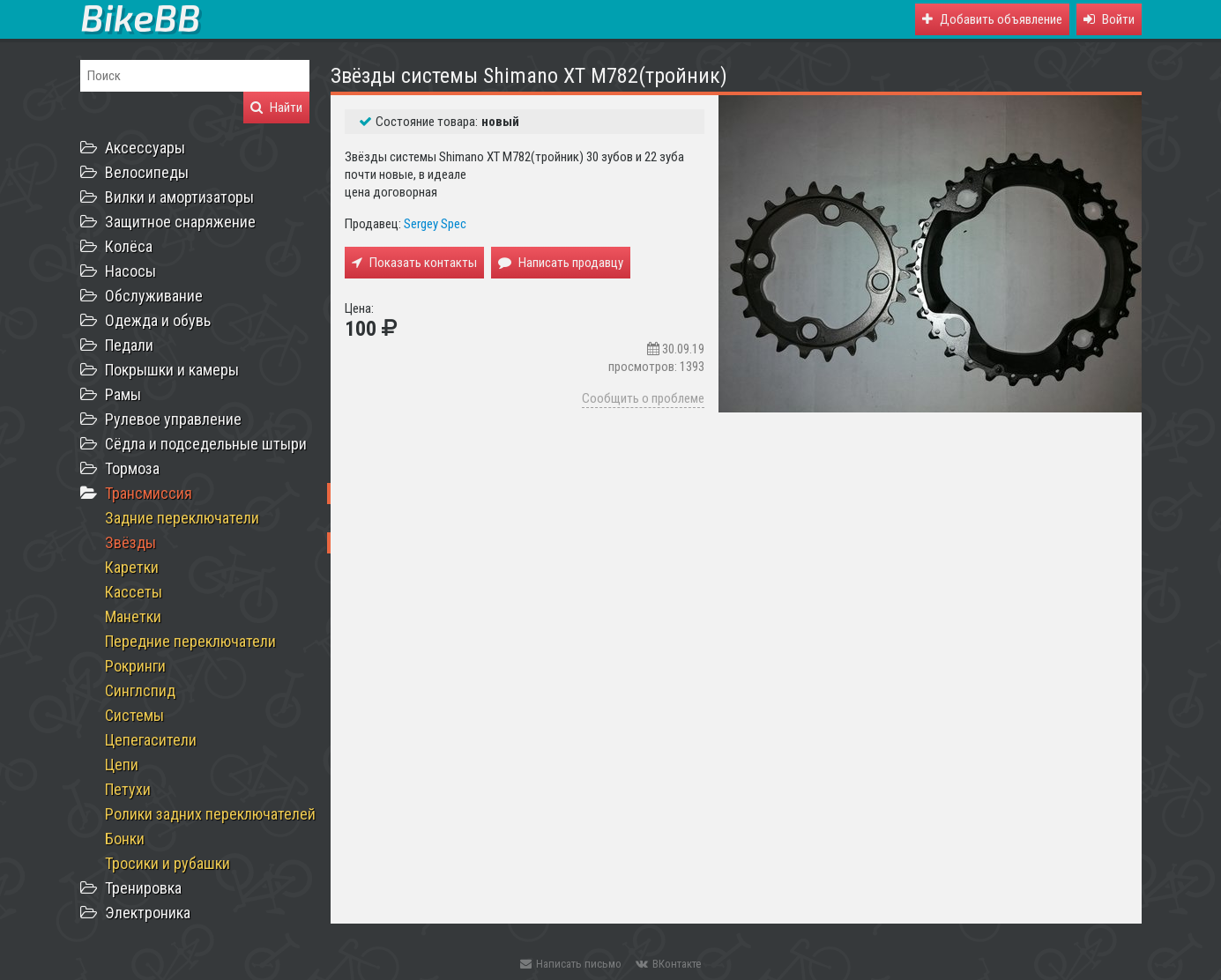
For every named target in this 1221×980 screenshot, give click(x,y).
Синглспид (140, 690)
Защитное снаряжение (180, 221)
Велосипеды (147, 172)
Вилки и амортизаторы (179, 197)
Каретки (132, 567)
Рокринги (135, 666)
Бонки (125, 838)
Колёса (129, 246)
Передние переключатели (190, 641)
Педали (129, 345)
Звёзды (130, 542)
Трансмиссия (148, 493)
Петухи (128, 789)
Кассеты (133, 592)
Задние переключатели (182, 518)
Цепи (121, 764)
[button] (1109, 19)
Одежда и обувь (158, 320)
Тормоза (132, 468)
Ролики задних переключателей (210, 814)
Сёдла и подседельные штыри (206, 443)
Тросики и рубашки (167, 863)
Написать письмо (571, 963)
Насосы (130, 271)
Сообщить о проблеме (643, 398)
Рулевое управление (173, 419)
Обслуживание (154, 295)
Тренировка (143, 888)
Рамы (123, 394)
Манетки (133, 616)
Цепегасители (151, 740)
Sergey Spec (435, 224)
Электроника (147, 912)
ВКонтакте (668, 963)
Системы (134, 715)
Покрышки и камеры (172, 369)
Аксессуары (145, 147)
